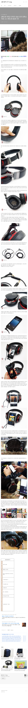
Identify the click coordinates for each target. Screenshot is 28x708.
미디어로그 (9, 5)
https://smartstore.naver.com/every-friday (8, 614)
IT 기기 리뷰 (3, 634)
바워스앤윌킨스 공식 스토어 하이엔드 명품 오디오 (11, 623)
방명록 (20, 5)
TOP (26, 691)
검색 (24, 2)
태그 (5, 5)
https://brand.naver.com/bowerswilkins (8, 621)
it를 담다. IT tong (6, 2)
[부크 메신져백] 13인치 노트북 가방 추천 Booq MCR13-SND (11, 637)
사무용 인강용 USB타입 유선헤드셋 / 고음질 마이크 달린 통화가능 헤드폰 (13, 618)
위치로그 (15, 5)
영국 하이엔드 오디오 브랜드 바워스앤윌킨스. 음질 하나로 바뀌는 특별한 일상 (11, 625)
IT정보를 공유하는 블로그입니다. (5, 676)
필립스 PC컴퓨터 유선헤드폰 (7, 616)
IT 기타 (7, 634)
